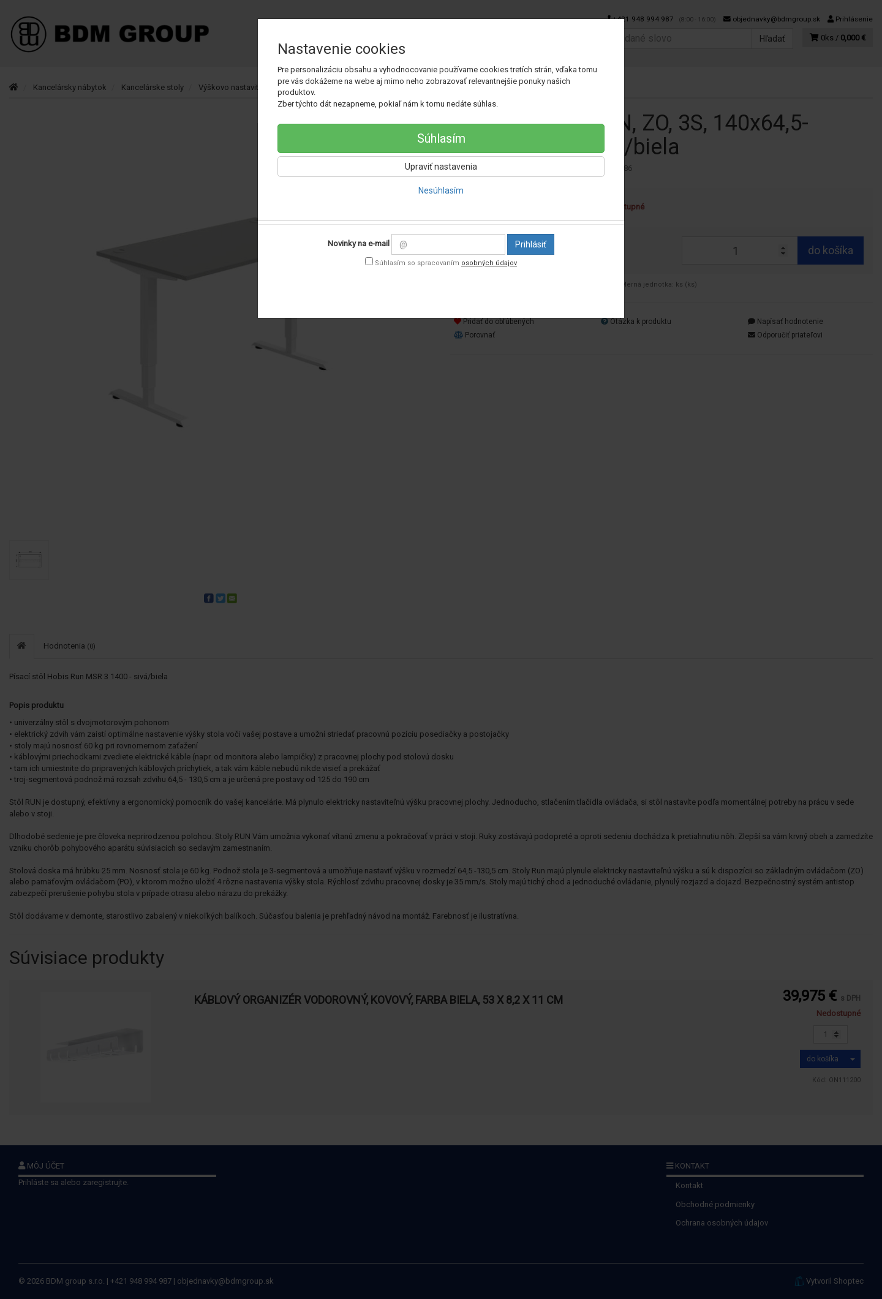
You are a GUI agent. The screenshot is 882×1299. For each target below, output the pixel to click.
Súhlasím (441, 138)
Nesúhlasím (441, 190)
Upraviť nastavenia (441, 166)
